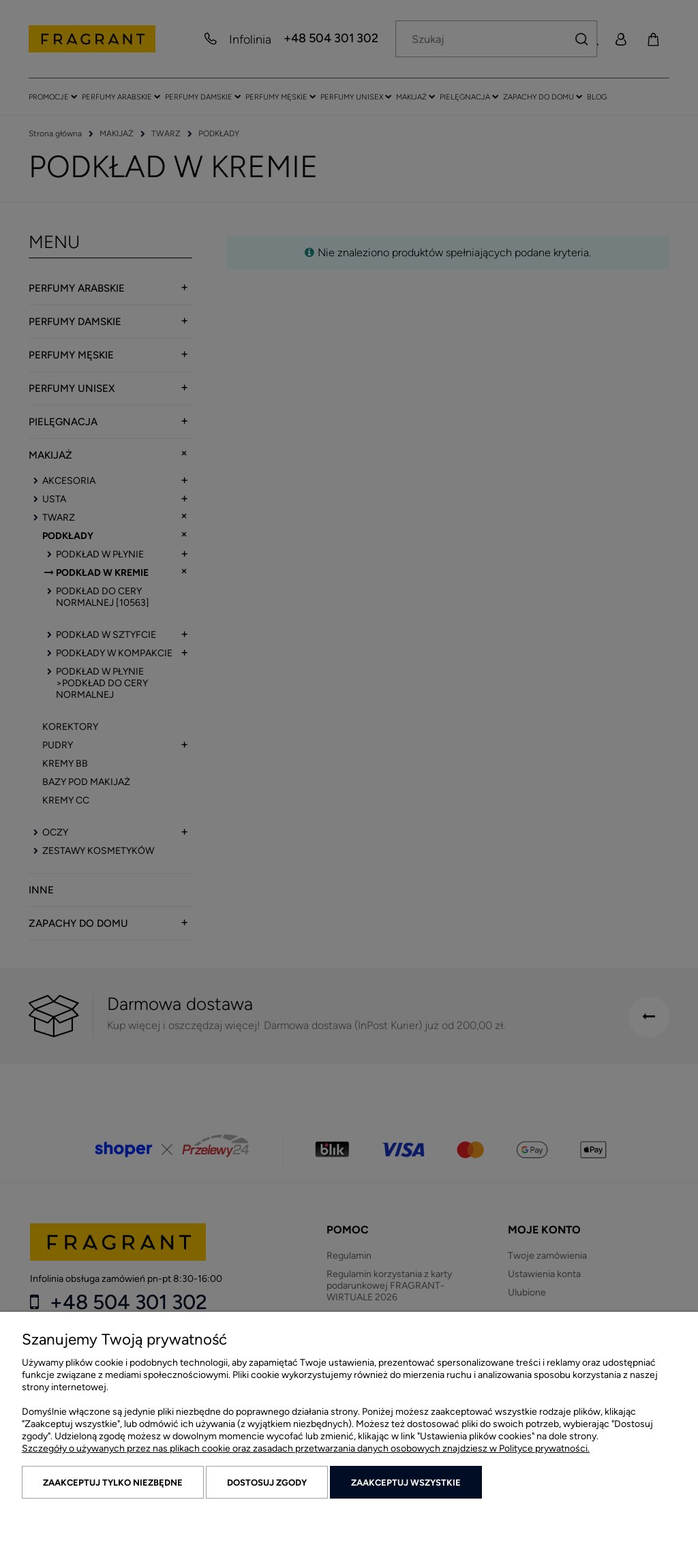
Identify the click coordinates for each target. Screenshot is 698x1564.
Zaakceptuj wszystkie (406, 1482)
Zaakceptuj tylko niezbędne (113, 1482)
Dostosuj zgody (267, 1482)
